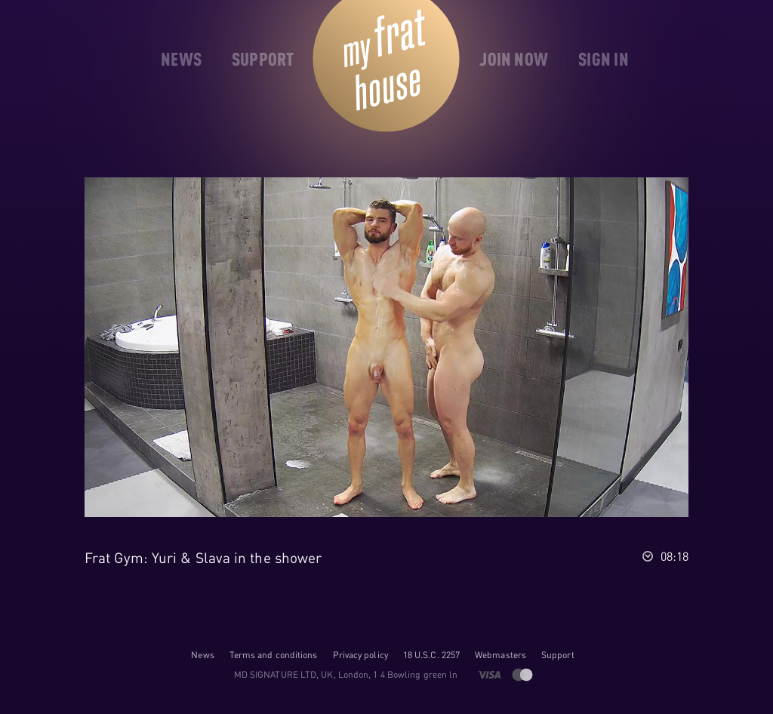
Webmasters (500, 654)
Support (557, 654)
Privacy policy (360, 654)
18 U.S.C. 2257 (431, 654)
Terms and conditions (273, 654)
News (202, 654)
